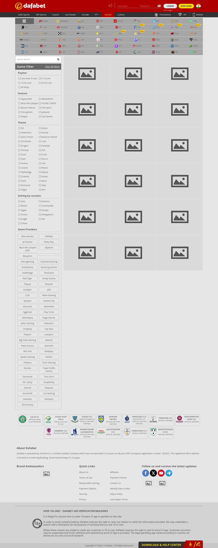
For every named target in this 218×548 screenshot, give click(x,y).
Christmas (26, 141)
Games (108, 14)
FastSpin (27, 289)
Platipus (27, 362)
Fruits (44, 154)
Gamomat (27, 376)
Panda (44, 176)
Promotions (165, 14)
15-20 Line (26, 82)
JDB (49, 289)
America (45, 201)
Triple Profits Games (49, 369)
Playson (27, 334)
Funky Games (49, 278)
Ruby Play (49, 241)
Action (44, 128)
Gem (23, 158)
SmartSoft (27, 393)
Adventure (26, 132)
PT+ (97, 14)
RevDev (27, 368)
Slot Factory (27, 404)
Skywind (49, 247)
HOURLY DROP (48, 103)
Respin (24, 116)
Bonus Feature (28, 107)
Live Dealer (70, 14)
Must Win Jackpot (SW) (27, 249)
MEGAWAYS (47, 98)
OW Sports (41, 14)
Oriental (25, 176)
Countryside (47, 205)
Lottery (121, 14)
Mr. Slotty (27, 382)
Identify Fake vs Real (120, 488)
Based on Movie (49, 136)
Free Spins (46, 107)
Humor (24, 163)
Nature (44, 172)
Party (23, 180)
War (43, 189)
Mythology (26, 172)
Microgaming (27, 261)
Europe (45, 210)
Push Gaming (49, 362)
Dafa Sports (24, 14)
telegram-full (168, 473)
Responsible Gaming (89, 483)
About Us (83, 472)
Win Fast (27, 351)
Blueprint (27, 256)
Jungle (24, 218)
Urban (24, 223)
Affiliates (114, 472)
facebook (145, 473)
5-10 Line (45, 78)
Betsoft (49, 340)
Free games (26, 112)
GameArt (49, 345)
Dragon (24, 145)
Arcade (85, 14)
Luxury (24, 167)
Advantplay (27, 317)
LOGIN (170, 6)
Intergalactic (47, 214)
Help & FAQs (116, 494)
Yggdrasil (27, 312)
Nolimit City (49, 300)
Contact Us (115, 483)
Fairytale (45, 145)
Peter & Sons (27, 345)
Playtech (49, 387)
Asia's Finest (27, 136)
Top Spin (49, 328)
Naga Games (49, 317)
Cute (43, 141)
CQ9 (27, 295)
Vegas (24, 189)
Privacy (82, 499)
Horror (44, 158)
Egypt (23, 210)
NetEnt (49, 356)
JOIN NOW (186, 6)
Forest (24, 214)
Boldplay (49, 351)
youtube (161, 473)
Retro (44, 180)
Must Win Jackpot (29, 103)
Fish (43, 150)
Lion (43, 163)
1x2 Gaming (49, 393)
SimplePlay (49, 382)
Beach (24, 205)
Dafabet (49, 236)
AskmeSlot (49, 306)
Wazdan (27, 300)
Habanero (49, 323)
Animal (44, 132)
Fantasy (25, 150)
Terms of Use (85, 477)
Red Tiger (27, 278)
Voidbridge (27, 272)
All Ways (25, 87)
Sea (43, 218)
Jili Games (27, 241)
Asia (23, 201)
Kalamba (27, 399)
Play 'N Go (49, 312)
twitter (153, 473)
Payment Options (87, 488)
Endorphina (27, 267)
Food (23, 154)
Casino (55, 14)
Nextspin (49, 399)
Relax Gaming (49, 295)
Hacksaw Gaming (48, 261)
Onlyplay (27, 328)
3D (22, 128)
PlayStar (49, 284)
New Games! (27, 236)
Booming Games (49, 267)
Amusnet (27, 306)
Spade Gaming (27, 356)
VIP (185, 14)
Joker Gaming (27, 323)
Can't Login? (168, 10)
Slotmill (27, 387)
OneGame (49, 272)
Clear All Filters (52, 66)
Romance (25, 185)
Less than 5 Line (29, 78)
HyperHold (26, 98)
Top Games (47, 116)
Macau (44, 167)
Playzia (27, 284)
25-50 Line (46, 82)
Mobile (199, 14)
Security (83, 494)
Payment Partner (118, 477)
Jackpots (45, 112)
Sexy (43, 185)
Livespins (48, 334)
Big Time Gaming (27, 340)
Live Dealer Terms (119, 499)
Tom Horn (49, 376)
